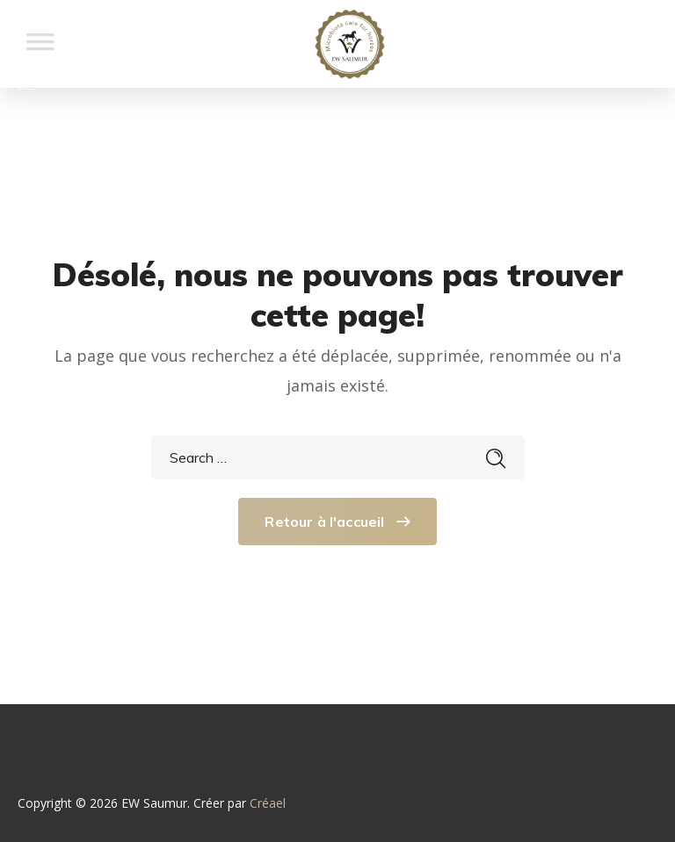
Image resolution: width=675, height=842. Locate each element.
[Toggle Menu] (40, 50)
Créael (268, 803)
